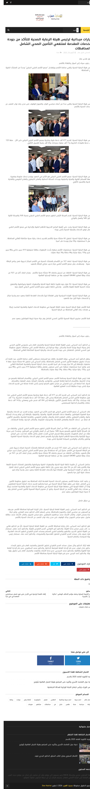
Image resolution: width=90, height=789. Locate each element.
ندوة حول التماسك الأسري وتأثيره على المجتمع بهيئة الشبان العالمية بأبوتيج (59, 682)
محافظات (44, 704)
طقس (64, 704)
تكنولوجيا (34, 699)
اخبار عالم (84, 699)
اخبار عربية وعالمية (61, 699)
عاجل (57, 704)
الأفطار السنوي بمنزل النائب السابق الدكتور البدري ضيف (52, 756)
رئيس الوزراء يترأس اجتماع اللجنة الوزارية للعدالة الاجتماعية (66, 687)
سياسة (78, 704)
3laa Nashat (43, 785)
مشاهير (34, 704)
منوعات (26, 704)
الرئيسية (83, 30)
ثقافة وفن (23, 699)
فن (51, 704)
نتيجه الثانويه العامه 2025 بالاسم (75, 676)
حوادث (15, 699)
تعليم (42, 699)
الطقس (49, 699)
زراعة (85, 704)
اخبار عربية (74, 699)
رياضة (7, 699)
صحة (54, 52)
